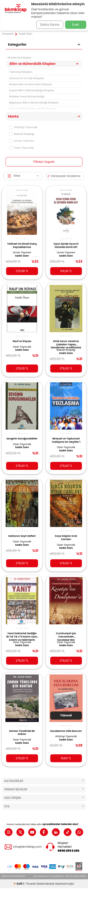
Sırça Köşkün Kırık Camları (66, 537)
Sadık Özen (22, 256)
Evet (75, 24)
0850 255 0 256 (69, 851)
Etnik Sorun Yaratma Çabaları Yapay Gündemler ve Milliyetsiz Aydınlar (66, 343)
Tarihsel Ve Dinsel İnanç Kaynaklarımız (22, 245)
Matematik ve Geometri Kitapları (30, 84)
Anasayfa (8, 34)
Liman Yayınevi (21, 141)
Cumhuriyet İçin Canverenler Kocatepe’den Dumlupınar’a (66, 636)
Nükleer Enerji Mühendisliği (26, 96)
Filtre (23, 176)
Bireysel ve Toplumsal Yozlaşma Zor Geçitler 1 (66, 440)
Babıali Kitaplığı (21, 134)
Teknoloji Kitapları (20, 72)
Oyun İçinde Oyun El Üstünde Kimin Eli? (66, 245)
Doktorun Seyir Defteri (22, 536)
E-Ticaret (29, 884)
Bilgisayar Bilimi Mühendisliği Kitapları (34, 102)
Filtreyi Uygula (44, 161)
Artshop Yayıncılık (23, 127)
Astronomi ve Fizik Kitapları (26, 78)
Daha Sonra (49, 24)
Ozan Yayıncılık (21, 148)
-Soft (18, 884)
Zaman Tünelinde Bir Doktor (22, 732)
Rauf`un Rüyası (22, 341)
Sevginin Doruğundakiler (22, 438)
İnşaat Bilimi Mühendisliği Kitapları (31, 90)
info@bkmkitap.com (27, 847)
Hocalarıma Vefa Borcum (66, 731)
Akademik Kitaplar (19, 57)
